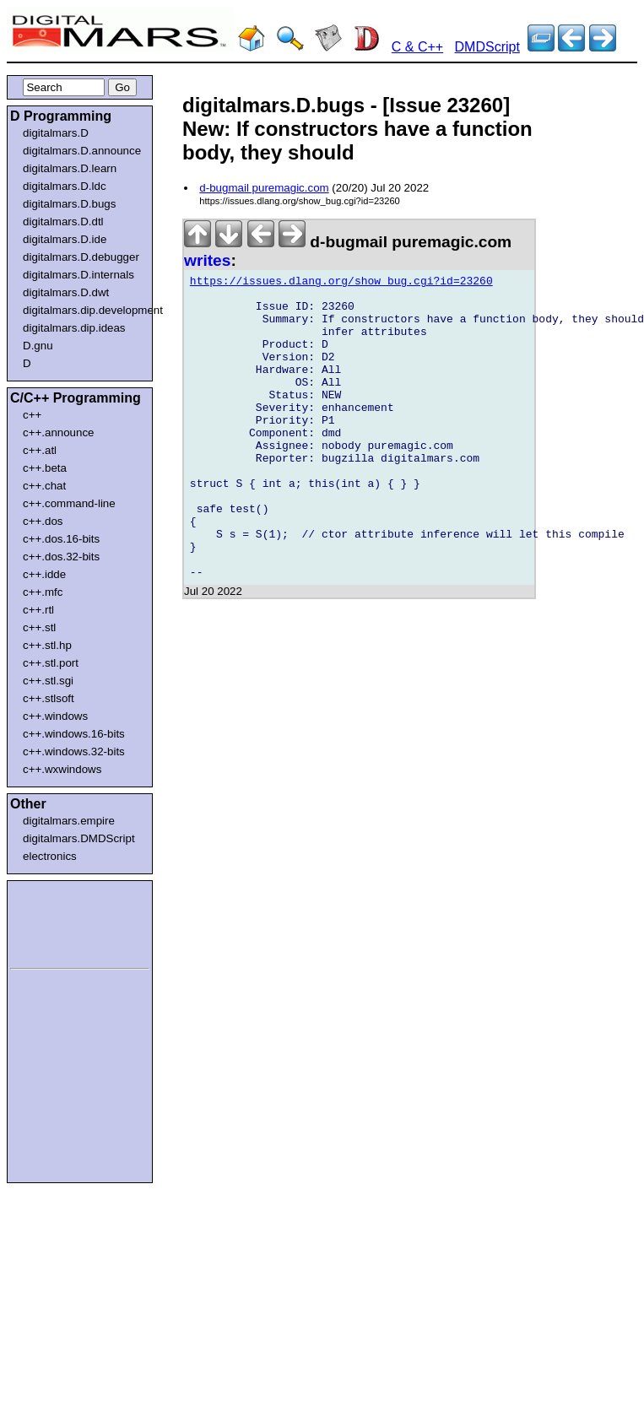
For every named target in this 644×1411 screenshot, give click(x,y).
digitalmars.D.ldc (64, 186)
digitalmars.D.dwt (66, 292)
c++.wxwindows (62, 769)
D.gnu (38, 345)
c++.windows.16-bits (74, 733)
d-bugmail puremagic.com (263, 187)
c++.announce (59, 432)
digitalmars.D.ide (64, 239)
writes (207, 260)
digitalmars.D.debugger (81, 257)
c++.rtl (38, 609)
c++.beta (45, 468)
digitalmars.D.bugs (69, 203)
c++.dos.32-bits (61, 556)
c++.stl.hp (47, 645)
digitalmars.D (56, 133)
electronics (50, 856)
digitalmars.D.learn (69, 168)
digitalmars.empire (69, 820)
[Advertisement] (60, 922)
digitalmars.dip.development (83, 310)
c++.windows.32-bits (74, 751)
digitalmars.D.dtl (63, 221)
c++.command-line (69, 503)
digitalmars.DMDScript (79, 838)
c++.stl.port (50, 663)
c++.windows (55, 716)
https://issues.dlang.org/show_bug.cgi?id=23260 (341, 283)
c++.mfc (42, 592)
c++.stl (39, 627)
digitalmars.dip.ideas (74, 328)
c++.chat (44, 485)
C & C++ (417, 47)
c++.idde (44, 574)
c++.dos (42, 521)
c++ (32, 414)
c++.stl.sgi (48, 680)
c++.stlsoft (48, 698)
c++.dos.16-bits (61, 539)
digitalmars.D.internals (78, 274)
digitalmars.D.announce (82, 150)
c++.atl (40, 450)
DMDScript (487, 47)
